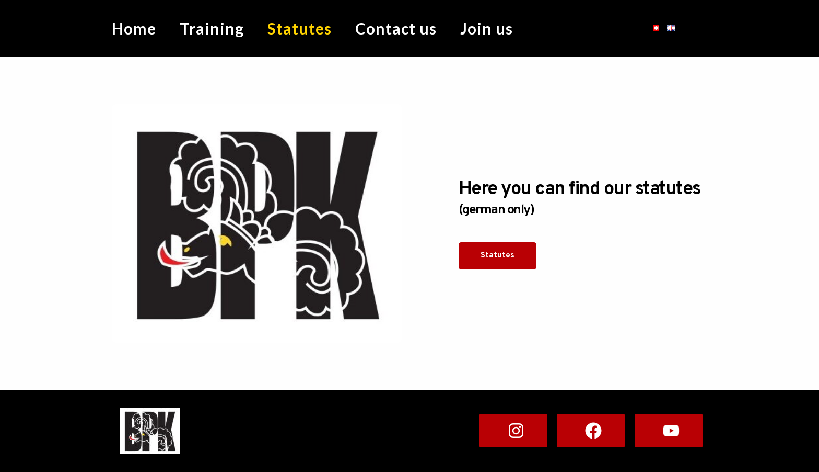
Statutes (299, 28)
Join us (486, 28)
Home (134, 28)
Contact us (396, 28)
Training (212, 28)
